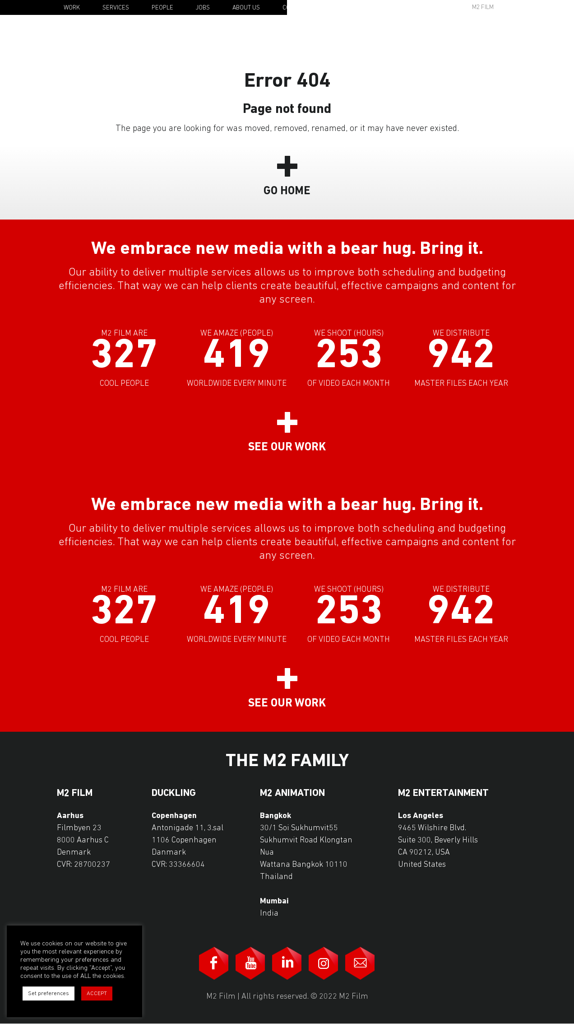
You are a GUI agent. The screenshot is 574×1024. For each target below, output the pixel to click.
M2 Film (483, 7)
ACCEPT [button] (97, 993)
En (524, 8)
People (162, 8)
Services (115, 8)
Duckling (174, 794)
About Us (246, 8)
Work (72, 8)
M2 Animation (292, 794)
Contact (294, 8)
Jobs (203, 8)
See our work (287, 447)
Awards (413, 7)
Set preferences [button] (48, 993)
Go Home (287, 191)
